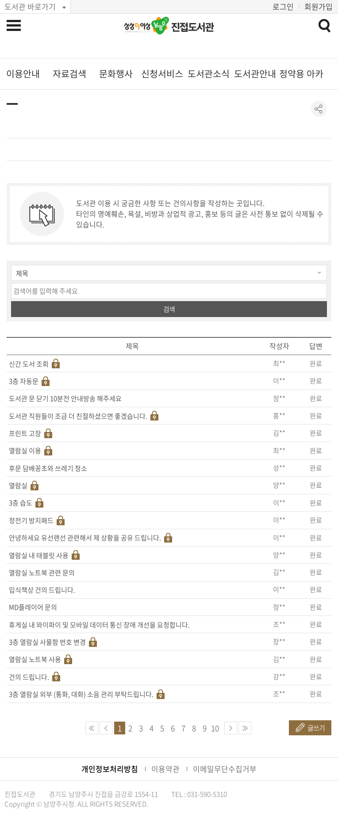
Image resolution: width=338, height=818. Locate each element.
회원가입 (318, 6)
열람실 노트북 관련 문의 (42, 572)
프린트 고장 (25, 433)
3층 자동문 (23, 381)
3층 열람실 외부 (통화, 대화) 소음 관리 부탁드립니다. (81, 694)
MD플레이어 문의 (33, 607)
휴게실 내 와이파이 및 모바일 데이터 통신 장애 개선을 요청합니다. (99, 625)
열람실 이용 (25, 450)
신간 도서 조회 (29, 364)
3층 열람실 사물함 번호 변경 (47, 642)
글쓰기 (316, 728)
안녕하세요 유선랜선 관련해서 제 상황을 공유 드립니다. (85, 538)
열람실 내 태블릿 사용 (39, 555)
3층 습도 (20, 503)
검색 (169, 309)
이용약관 (165, 768)
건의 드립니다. (29, 677)
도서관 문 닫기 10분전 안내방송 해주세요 (65, 398)
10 (215, 728)
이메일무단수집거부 (225, 768)
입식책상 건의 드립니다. (42, 590)
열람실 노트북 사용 (35, 659)
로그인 (283, 6)
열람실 (18, 485)
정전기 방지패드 (31, 520)
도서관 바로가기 (30, 6)
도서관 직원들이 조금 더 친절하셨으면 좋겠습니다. (78, 416)
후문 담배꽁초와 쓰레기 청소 (48, 468)
